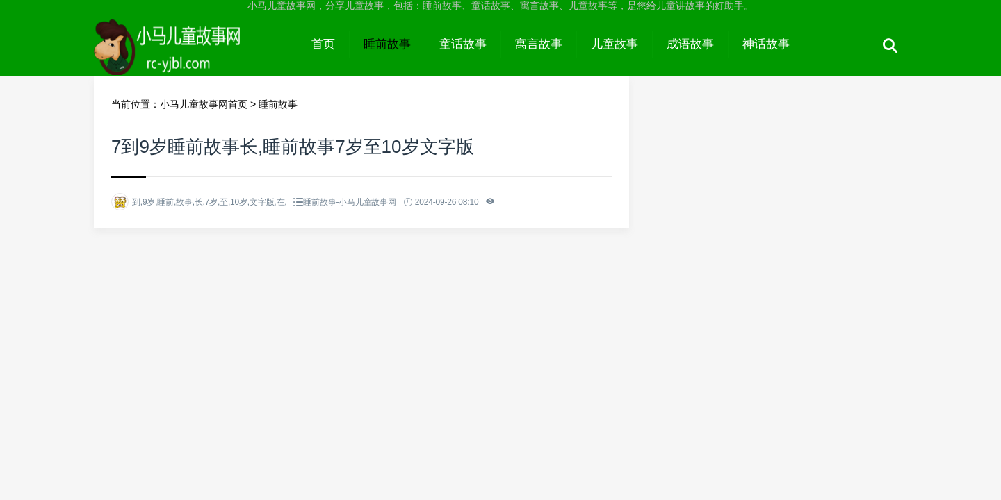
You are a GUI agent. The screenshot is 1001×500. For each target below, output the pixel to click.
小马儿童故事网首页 (203, 104)
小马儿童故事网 (196, 56)
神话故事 (766, 44)
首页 (323, 44)
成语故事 (690, 44)
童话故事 (463, 44)
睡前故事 (387, 44)
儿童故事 (614, 44)
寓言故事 (538, 44)
